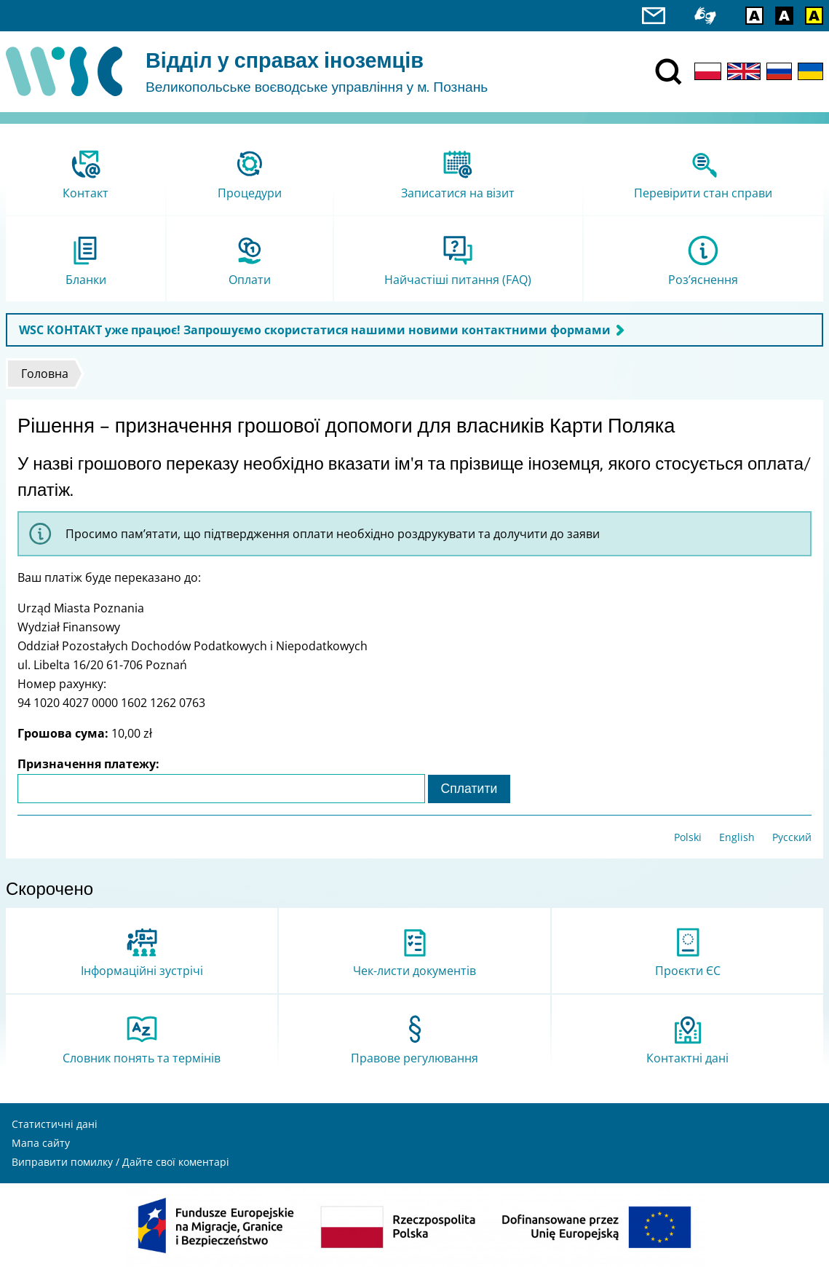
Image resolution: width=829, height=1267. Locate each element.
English (737, 837)
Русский (792, 837)
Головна (44, 374)
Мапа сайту (41, 1143)
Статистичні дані (55, 1124)
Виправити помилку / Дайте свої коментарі (120, 1162)
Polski (688, 837)
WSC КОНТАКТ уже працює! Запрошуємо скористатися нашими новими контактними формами (315, 330)
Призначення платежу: (88, 764)
